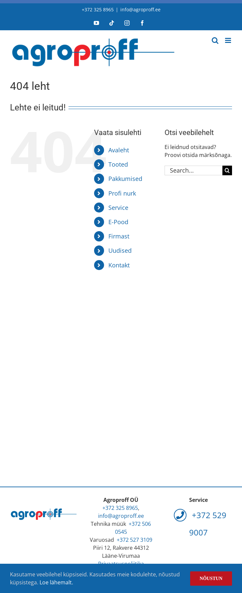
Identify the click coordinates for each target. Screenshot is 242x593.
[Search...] (193, 170)
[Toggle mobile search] (215, 40)
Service (118, 208)
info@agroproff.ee (140, 9)
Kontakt (119, 265)
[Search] (227, 170)
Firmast (118, 236)
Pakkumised (125, 179)
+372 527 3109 (134, 539)
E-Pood (118, 222)
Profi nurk (122, 193)
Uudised (120, 250)
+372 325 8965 (98, 9)
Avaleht (118, 150)
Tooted (118, 164)
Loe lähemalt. (56, 582)
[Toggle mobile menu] (228, 40)
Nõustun (211, 578)
